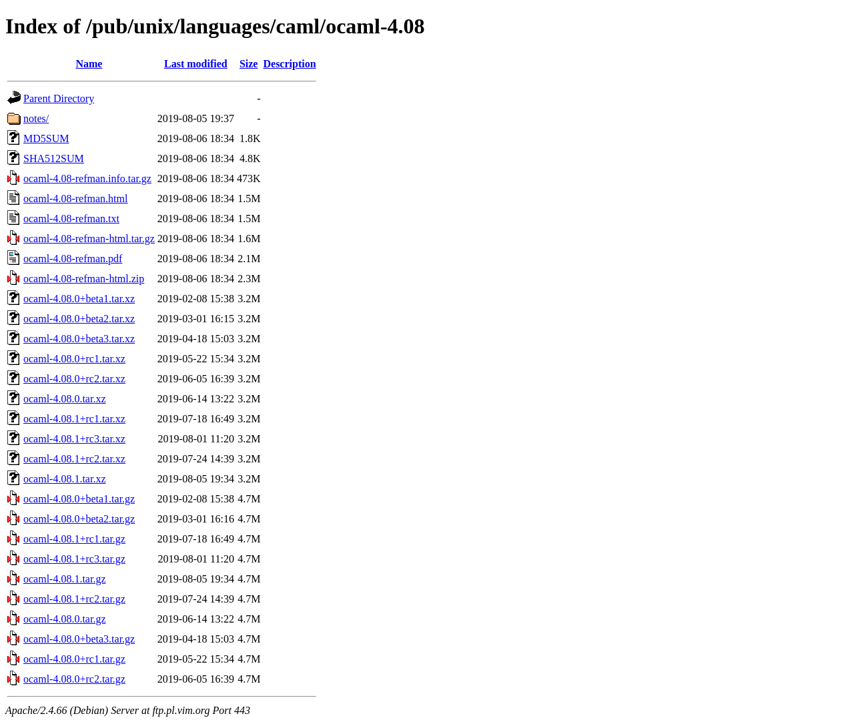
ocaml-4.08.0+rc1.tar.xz (74, 358)
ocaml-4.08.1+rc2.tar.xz (74, 458)
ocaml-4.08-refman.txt (71, 218)
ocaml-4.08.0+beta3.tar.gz (79, 639)
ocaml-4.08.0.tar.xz (64, 398)
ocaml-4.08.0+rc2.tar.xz (74, 378)
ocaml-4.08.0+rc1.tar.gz (74, 659)
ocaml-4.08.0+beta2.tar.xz (79, 318)
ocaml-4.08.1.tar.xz (64, 478)
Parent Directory (58, 98)
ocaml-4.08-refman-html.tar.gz (89, 238)
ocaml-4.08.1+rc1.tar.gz (74, 539)
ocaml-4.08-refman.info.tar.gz (87, 178)
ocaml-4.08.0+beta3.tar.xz (79, 338)
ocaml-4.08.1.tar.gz (64, 579)
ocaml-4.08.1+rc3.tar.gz (74, 559)
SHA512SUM (53, 158)
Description (289, 63)
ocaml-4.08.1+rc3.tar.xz (74, 438)
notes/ (36, 118)
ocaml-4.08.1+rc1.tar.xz (74, 418)
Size (249, 63)
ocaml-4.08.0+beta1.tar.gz (79, 498)
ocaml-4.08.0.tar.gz (64, 619)
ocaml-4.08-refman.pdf (72, 258)
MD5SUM (46, 138)
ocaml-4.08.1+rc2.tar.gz (74, 599)
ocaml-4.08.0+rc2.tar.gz (74, 679)
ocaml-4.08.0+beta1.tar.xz (79, 298)
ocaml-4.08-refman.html (75, 198)
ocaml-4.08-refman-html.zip (83, 278)
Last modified (196, 63)
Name (88, 63)
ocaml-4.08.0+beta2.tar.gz (79, 518)
